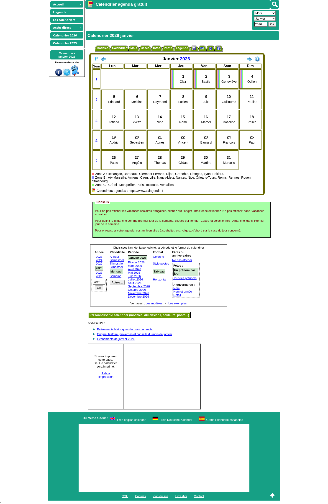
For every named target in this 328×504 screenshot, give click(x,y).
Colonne (158, 256)
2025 (99, 263)
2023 (99, 256)
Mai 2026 (134, 272)
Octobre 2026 (137, 289)
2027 (99, 272)
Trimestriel (116, 263)
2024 (99, 260)
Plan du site (160, 496)
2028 (99, 276)
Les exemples (177, 303)
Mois (133, 48)
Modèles (102, 48)
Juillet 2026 (135, 279)
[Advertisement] (168, 19)
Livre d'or (181, 496)
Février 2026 (136, 262)
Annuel (114, 256)
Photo (168, 48)
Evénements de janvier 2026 (116, 339)
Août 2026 (134, 283)
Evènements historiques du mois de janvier (125, 329)
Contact (199, 496)
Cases (145, 48)
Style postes (161, 263)
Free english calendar (131, 420)
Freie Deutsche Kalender (176, 420)
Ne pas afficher (182, 260)
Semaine (115, 276)
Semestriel (117, 260)
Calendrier (119, 48)
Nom (176, 288)
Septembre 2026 (139, 286)
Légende (182, 48)
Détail (177, 295)
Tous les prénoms (185, 278)
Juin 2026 (134, 276)
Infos (156, 48)
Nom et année (182, 291)
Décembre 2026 (138, 296)
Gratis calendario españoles (224, 420)
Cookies (140, 496)
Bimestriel (116, 267)
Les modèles (154, 303)
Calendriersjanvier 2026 (66, 54)
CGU (125, 496)
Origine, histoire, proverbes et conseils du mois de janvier (134, 334)
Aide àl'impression (105, 375)
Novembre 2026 (138, 293)
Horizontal (159, 279)
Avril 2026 (134, 269)
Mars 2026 (135, 265)
